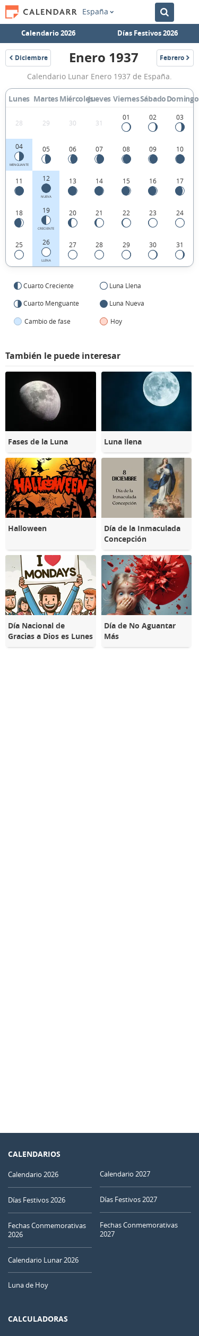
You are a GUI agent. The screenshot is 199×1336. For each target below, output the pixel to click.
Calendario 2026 (48, 33)
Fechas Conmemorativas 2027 (139, 1229)
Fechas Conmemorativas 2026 (47, 1230)
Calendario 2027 (125, 1174)
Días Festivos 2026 (147, 33)
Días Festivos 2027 (128, 1199)
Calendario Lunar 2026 (43, 1260)
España (98, 11)
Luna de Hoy (28, 1285)
